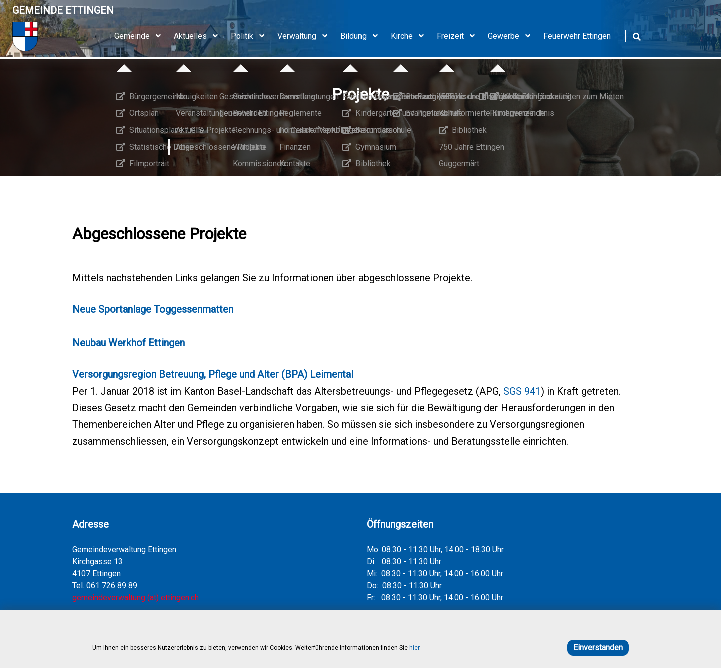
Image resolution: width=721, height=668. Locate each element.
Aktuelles (199, 36)
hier (414, 647)
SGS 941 (522, 391)
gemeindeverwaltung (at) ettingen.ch (135, 597)
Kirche (411, 36)
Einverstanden (598, 647)
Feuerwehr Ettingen (577, 36)
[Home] (63, 36)
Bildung (362, 36)
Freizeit (459, 36)
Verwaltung (305, 36)
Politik (251, 36)
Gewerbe (512, 36)
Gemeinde (141, 36)
